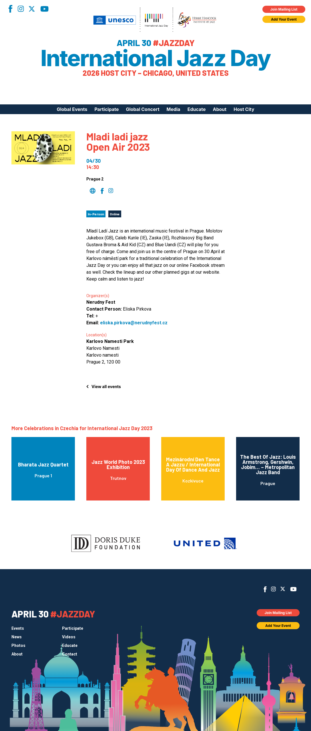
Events (17, 628)
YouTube (44, 9)
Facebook (10, 9)
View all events (106, 386)
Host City (244, 109)
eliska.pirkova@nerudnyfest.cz (134, 322)
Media (173, 109)
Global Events (72, 109)
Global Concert (142, 109)
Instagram (20, 8)
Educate (197, 109)
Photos (18, 645)
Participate (106, 109)
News (16, 637)
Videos (68, 637)
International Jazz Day (156, 58)
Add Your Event (284, 19)
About (220, 109)
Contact (69, 654)
